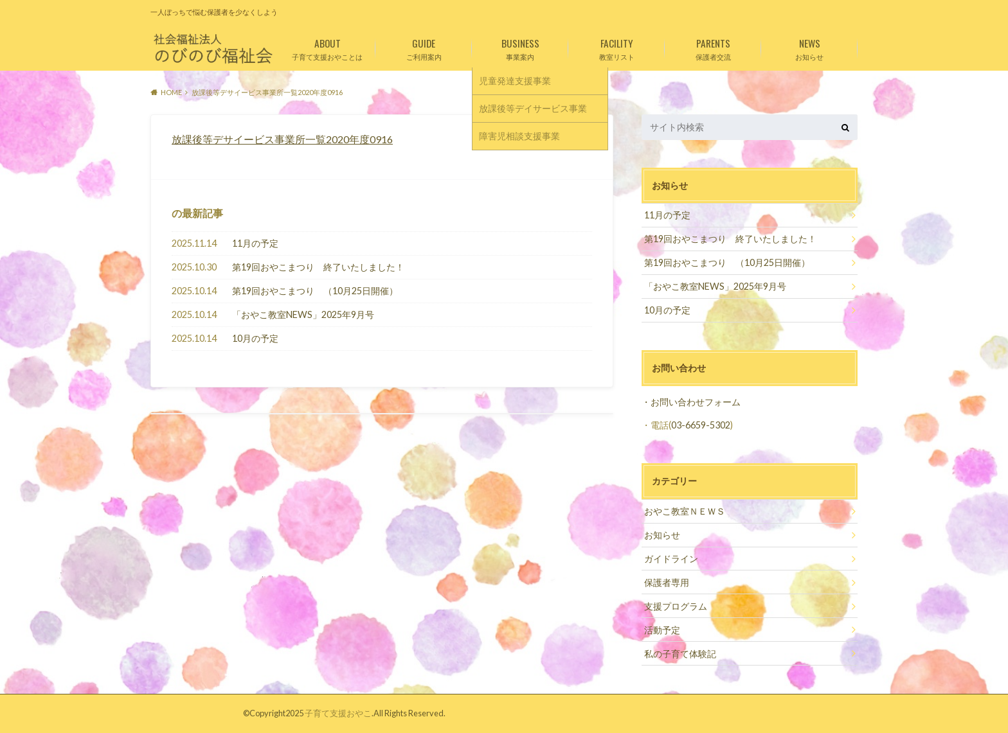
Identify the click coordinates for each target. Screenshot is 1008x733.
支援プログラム (675, 606)
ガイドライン (671, 558)
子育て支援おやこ (338, 713)
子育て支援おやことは (327, 46)
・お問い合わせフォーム (691, 401)
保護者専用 (666, 582)
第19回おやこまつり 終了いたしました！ (318, 266)
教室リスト (616, 46)
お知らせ (809, 46)
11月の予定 (255, 243)
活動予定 (662, 629)
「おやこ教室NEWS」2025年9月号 (303, 314)
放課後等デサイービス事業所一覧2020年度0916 (282, 139)
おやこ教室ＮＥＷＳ (684, 511)
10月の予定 (255, 338)
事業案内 (520, 46)
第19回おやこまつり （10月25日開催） (315, 290)
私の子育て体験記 (680, 653)
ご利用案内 (423, 46)
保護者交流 (713, 46)
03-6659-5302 (700, 424)
